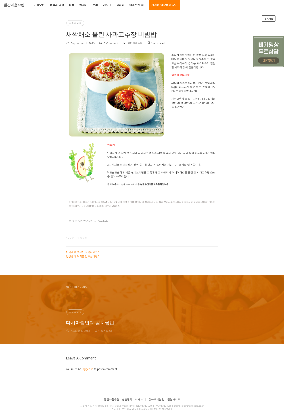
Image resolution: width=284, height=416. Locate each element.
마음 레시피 (75, 23)
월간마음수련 (14, 5)
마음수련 (39, 5)
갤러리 (120, 5)
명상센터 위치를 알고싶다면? (82, 256)
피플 (71, 5)
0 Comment (111, 43)
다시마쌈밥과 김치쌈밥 (90, 322)
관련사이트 (173, 399)
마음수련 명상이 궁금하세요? (82, 252)
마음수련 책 (136, 5)
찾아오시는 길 (157, 399)
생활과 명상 (57, 5)
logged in (87, 369)
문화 (95, 5)
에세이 (83, 5)
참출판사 (127, 399)
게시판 (107, 5)
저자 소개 (140, 399)
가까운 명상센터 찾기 (164, 5)
